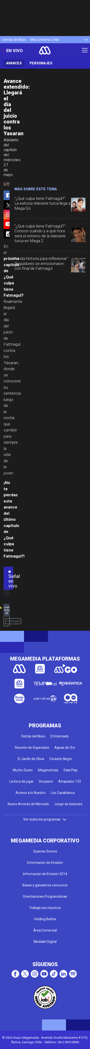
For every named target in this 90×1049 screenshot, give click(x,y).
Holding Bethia (45, 919)
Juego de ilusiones (68, 804)
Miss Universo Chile (44, 40)
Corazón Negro (60, 759)
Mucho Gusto (23, 770)
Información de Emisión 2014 (45, 874)
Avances (14, 63)
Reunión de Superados (32, 747)
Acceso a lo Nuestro (31, 793)
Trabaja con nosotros (45, 908)
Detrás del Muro (14, 40)
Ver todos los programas (45, 819)
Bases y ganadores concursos (45, 885)
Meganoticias (48, 770)
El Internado (60, 736)
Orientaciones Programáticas (45, 896)
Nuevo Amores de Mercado (28, 804)
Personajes (41, 63)
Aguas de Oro (64, 747)
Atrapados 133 (69, 781)
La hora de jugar (21, 781)
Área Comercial (45, 930)
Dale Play (71, 770)
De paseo (46, 781)
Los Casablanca (63, 793)
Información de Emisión (45, 863)
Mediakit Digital (45, 942)
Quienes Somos (45, 851)
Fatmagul (13, 621)
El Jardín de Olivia (31, 759)
